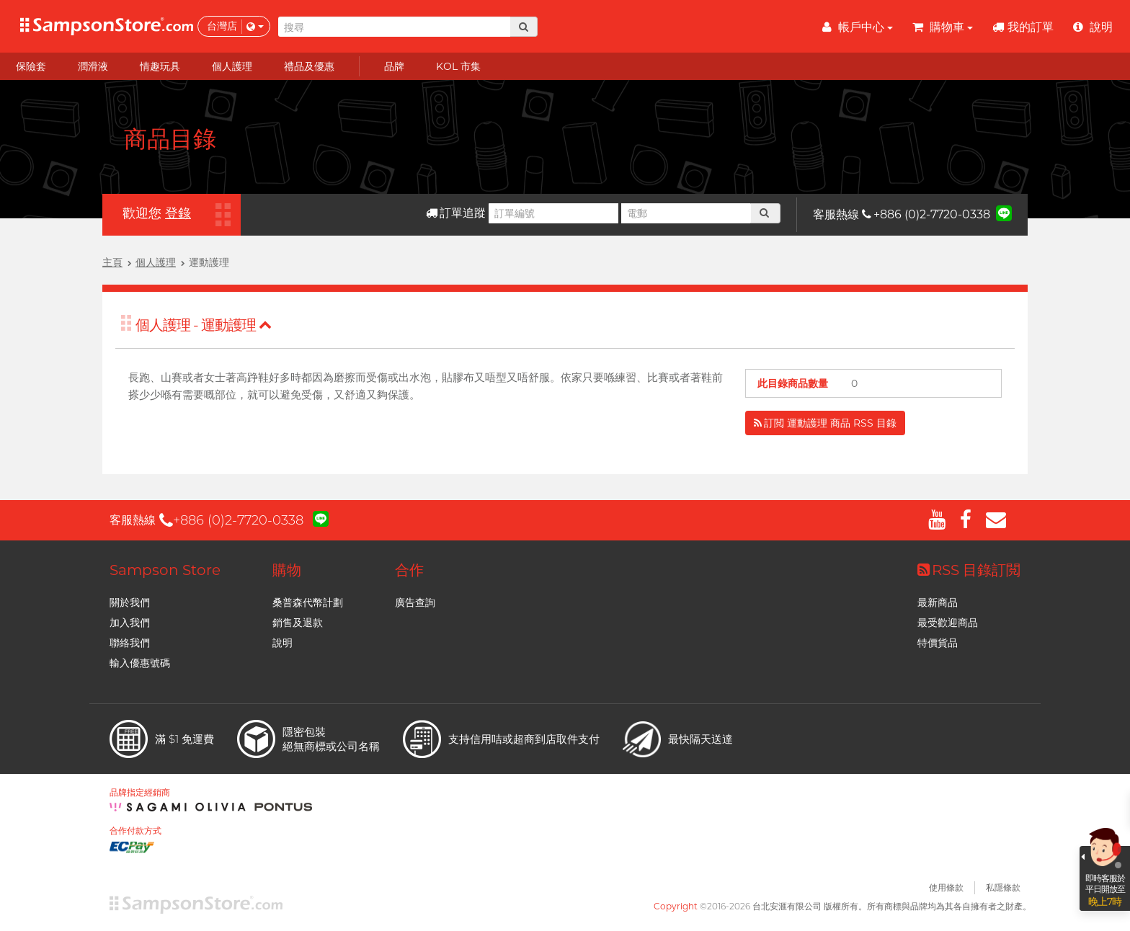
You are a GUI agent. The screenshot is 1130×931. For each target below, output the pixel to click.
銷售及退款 (297, 622)
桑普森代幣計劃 (307, 602)
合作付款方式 (135, 831)
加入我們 (130, 622)
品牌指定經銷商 (140, 792)
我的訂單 (1023, 27)
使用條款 (946, 887)
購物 (286, 570)
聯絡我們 (130, 642)
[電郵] (686, 213)
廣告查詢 (415, 602)
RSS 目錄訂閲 (968, 570)
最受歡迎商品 (947, 622)
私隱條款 (1003, 887)
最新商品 (937, 602)
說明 (282, 642)
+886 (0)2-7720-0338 (926, 214)
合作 (409, 570)
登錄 (178, 213)
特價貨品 (937, 642)
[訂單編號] (553, 213)
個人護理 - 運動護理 (203, 325)
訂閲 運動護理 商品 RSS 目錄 (825, 422)
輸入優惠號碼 (140, 662)
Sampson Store (165, 570)
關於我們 (130, 602)
